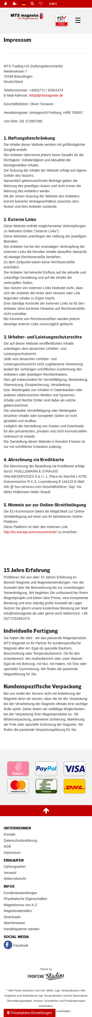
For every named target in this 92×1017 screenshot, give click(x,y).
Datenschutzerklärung (20, 840)
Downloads (12, 917)
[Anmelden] (5, 4)
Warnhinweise (14, 923)
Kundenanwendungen (20, 893)
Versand (10, 873)
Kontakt (9, 834)
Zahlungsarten (15, 867)
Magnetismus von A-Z (20, 905)
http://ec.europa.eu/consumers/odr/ (30, 532)
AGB (7, 846)
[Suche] (32, 4)
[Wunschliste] (40, 4)
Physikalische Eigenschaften (25, 899)
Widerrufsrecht (15, 879)
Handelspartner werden (21, 929)
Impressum (12, 853)
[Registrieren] (14, 4)
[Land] (23, 4)
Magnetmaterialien (18, 911)
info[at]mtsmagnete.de (46, 95)
